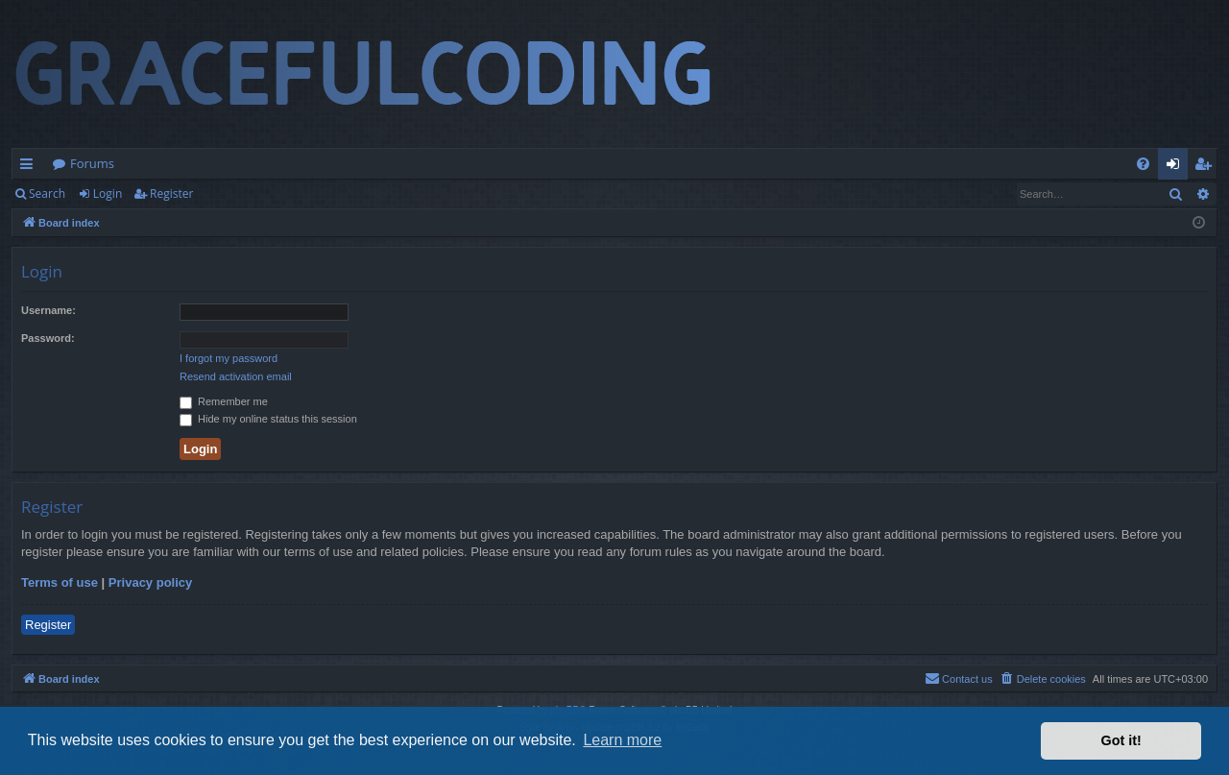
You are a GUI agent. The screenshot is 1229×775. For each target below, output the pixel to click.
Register (171, 193)
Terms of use (59, 582)
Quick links (30, 167)
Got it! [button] (1121, 740)
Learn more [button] (622, 740)
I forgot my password (228, 358)
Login (107, 193)
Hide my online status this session (268, 418)
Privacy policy (150, 582)
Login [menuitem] (1177, 167)
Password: (48, 338)
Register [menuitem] (1206, 167)
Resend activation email (236, 376)
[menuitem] (1143, 164)
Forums (92, 163)
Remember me (224, 401)
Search (47, 193)
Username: (48, 310)
